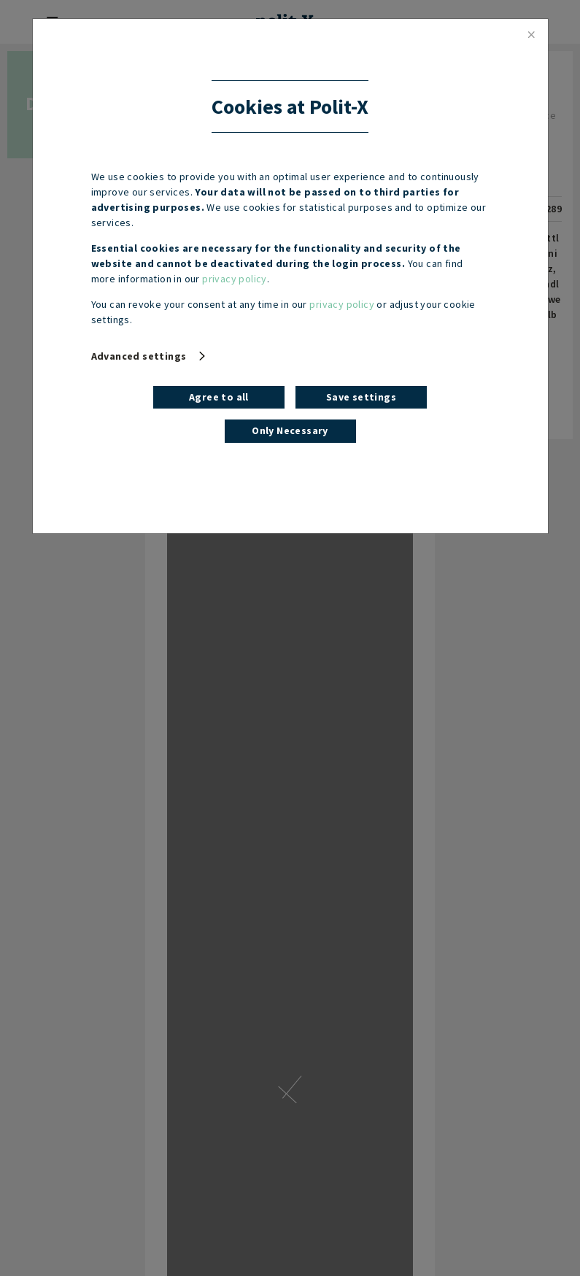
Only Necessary (290, 430)
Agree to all (219, 396)
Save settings (361, 396)
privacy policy (234, 278)
